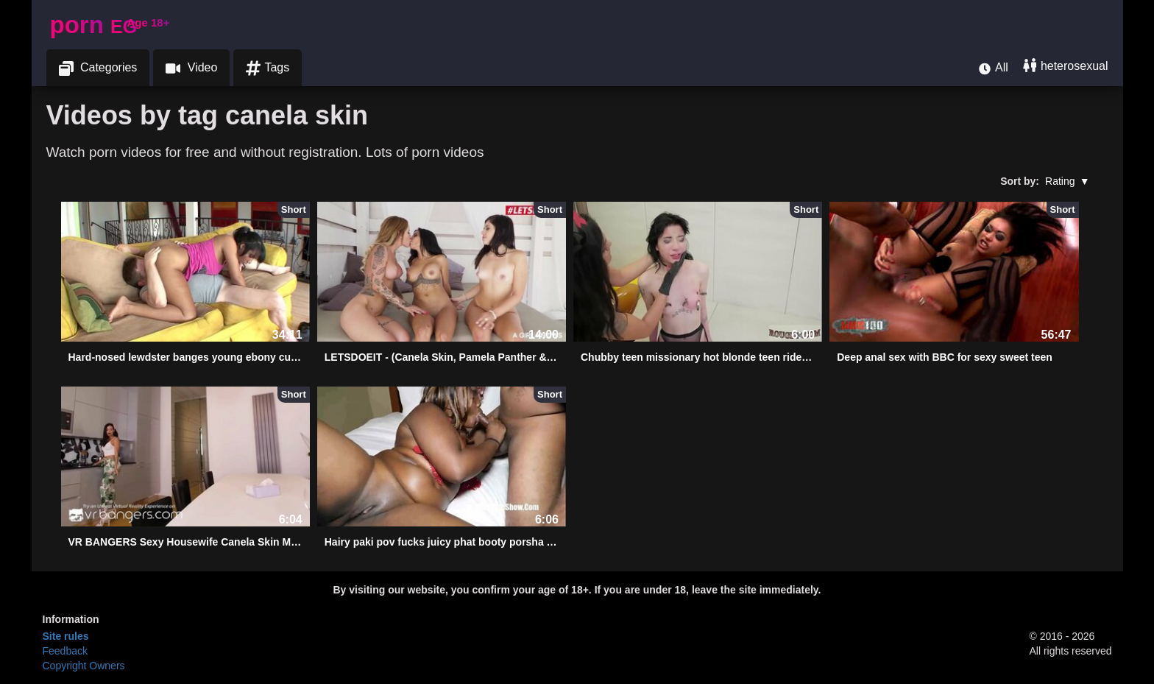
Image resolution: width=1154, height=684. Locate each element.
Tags (267, 68)
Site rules (66, 636)
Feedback (65, 651)
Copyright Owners (84, 665)
